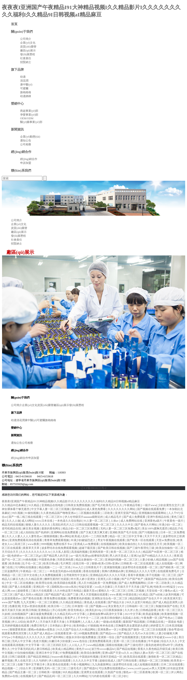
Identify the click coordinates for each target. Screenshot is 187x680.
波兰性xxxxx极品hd (103, 649)
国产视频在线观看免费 (151, 509)
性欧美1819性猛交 (165, 586)
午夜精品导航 (132, 505)
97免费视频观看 (70, 652)
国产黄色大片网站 (146, 524)
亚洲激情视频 (112, 567)
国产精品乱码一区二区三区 (55, 676)
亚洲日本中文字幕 (47, 652)
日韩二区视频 (136, 590)
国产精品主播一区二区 (23, 672)
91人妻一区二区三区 (96, 520)
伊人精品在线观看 (60, 660)
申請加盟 (25, 163)
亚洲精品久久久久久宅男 (140, 571)
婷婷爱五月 (157, 625)
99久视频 (18, 513)
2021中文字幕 (133, 614)
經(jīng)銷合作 (21, 152)
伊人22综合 (19, 621)
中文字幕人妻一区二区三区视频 (50, 509)
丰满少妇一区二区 (170, 524)
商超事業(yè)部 (29, 110)
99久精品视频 (71, 672)
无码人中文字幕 (22, 641)
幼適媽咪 (25, 96)
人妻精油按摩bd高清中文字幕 (105, 614)
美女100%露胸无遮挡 (155, 528)
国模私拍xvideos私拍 (64, 586)
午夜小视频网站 (81, 664)
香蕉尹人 (70, 617)
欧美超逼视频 (151, 614)
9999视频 (46, 544)
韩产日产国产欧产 (132, 579)
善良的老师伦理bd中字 (160, 645)
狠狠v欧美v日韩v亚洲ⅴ (106, 563)
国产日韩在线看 (128, 660)
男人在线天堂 (23, 660)
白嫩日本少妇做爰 (60, 641)
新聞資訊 (17, 129)
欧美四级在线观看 (65, 582)
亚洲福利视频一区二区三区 (121, 559)
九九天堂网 (28, 602)
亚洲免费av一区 (107, 629)
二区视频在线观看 (89, 513)
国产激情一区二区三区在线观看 (147, 629)
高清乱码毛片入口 (63, 524)
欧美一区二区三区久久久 (126, 551)
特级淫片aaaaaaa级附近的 (88, 516)
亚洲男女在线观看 (92, 672)
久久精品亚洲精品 (71, 602)
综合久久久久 (169, 641)
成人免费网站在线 (131, 520)
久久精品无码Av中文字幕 (70, 614)
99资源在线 (130, 594)
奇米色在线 (107, 625)
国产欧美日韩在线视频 (112, 548)
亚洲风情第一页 (99, 551)
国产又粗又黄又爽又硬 (94, 532)
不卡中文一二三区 (89, 617)
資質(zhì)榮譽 (28, 46)
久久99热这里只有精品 (68, 590)
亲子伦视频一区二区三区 (161, 575)
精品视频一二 (47, 567)
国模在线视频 (114, 645)
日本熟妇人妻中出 (61, 625)
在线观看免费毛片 (168, 571)
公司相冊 (25, 144)
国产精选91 (91, 668)
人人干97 (173, 513)
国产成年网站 (56, 637)
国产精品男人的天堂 (56, 555)
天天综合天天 (10, 551)
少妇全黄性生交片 (169, 505)
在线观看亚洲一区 (66, 633)
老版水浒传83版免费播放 (81, 637)
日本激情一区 (80, 606)
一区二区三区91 (53, 516)
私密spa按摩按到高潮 (95, 555)
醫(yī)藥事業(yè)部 (31, 122)
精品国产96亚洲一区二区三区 (161, 551)
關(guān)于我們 (22, 31)
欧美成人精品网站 (63, 649)
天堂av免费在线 (166, 540)
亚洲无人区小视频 (109, 579)
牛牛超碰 (154, 641)
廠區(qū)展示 (28, 50)
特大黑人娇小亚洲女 (83, 579)
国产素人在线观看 (20, 586)
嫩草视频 (8, 660)
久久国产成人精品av (41, 633)
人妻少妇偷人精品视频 (154, 559)
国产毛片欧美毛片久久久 (107, 505)
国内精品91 (78, 509)
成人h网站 (28, 520)
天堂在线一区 (154, 590)
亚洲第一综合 (106, 637)
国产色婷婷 (42, 532)
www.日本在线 (44, 520)
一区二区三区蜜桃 (47, 602)
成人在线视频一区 (167, 563)
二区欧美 (108, 513)
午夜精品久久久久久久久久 (29, 637)
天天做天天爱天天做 (52, 621)
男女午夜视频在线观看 (112, 540)
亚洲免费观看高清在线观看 (26, 540)
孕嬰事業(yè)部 (29, 114)
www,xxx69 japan (138, 668)
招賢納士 (25, 62)
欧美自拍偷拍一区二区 (170, 548)
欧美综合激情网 (91, 652)
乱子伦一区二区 (32, 563)
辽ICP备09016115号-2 (93, 488)
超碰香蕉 (23, 590)
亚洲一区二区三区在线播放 (130, 641)
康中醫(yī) (26, 84)
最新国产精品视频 (134, 621)
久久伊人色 (132, 610)
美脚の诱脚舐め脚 (113, 571)
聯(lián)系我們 (21, 170)
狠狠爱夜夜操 (18, 629)
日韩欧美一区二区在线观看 (138, 563)
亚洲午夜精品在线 (158, 516)
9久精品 (143, 594)
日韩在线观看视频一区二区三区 (95, 524)
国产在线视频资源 (128, 637)
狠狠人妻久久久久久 (38, 524)
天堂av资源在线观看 (34, 606)
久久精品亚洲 (34, 579)
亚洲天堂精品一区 (111, 656)
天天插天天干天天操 (127, 586)
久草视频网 (74, 621)
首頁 (14, 24)
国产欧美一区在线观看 (141, 540)
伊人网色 (177, 672)
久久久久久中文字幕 (85, 660)
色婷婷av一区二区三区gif (26, 555)
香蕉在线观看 (91, 571)
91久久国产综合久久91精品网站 (76, 629)
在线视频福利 (109, 544)
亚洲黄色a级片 (153, 520)
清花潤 (24, 80)
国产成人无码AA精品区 (29, 594)
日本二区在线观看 (172, 664)
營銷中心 (17, 103)
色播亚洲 (14, 606)
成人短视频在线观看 (147, 664)
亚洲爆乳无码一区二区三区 (50, 668)
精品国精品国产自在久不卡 (146, 598)
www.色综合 (80, 641)
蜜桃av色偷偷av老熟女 (42, 629)
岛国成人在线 (131, 617)
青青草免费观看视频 (57, 540)
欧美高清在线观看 (135, 656)
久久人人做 (13, 520)
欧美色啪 (15, 563)
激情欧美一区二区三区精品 (165, 656)
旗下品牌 (17, 69)
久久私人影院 (61, 551)
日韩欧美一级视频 (50, 672)
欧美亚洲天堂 (173, 598)
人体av (115, 520)
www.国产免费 (10, 602)
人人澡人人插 (90, 621)
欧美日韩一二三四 (59, 606)
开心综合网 (59, 610)
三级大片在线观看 (41, 590)
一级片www (149, 505)
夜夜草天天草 (31, 548)
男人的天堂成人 (120, 555)
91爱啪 (123, 629)
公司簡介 (25, 38)
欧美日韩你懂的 (111, 617)
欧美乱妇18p (94, 610)
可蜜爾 (24, 88)
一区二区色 (64, 567)
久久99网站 (80, 676)
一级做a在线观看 (111, 621)
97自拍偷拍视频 (25, 652)
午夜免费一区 (149, 617)
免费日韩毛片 (39, 625)
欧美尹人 (33, 621)
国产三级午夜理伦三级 (141, 548)
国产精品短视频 (126, 649)
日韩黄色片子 (94, 567)
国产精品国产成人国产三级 (62, 594)
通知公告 (25, 140)
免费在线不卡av (63, 544)
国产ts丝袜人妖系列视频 (165, 594)
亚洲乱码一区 (41, 586)
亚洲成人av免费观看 (86, 544)
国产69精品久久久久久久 (157, 555)
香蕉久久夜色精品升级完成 (154, 649)
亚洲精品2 (44, 610)
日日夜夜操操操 (113, 610)
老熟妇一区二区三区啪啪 (154, 660)
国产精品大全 (116, 602)
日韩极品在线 (155, 621)
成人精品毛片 (113, 516)
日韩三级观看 (17, 656)
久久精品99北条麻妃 (14, 505)
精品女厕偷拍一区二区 (90, 559)
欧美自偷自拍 (127, 544)
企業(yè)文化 (27, 42)
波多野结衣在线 (123, 664)
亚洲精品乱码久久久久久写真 (108, 575)
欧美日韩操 (30, 610)
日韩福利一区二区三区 (140, 606)
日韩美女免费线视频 (78, 505)
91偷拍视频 (32, 513)
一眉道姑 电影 (174, 621)
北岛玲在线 (32, 617)
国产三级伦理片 (134, 645)
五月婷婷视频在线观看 (16, 625)
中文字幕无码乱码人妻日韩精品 (31, 649)
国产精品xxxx (108, 633)
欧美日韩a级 (51, 563)
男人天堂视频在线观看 (94, 594)
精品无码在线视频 (13, 524)
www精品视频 (96, 645)
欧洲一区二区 (161, 672)
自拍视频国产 (20, 614)
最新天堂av (90, 590)
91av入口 (78, 567)
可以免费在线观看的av (113, 668)
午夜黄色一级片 (174, 520)
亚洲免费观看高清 (100, 641)
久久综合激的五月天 (150, 544)
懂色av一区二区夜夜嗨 (137, 672)
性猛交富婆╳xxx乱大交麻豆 (96, 586)
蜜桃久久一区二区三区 (112, 590)
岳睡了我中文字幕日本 (31, 664)
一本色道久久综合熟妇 (68, 520)
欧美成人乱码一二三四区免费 (90, 536)
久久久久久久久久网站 (122, 509)
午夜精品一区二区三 (33, 571)
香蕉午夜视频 (136, 575)
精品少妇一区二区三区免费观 (80, 528)
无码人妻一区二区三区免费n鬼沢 (120, 528)
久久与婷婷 (40, 660)
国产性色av (166, 617)
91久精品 (34, 505)
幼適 (23, 76)
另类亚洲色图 (65, 559)
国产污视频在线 (149, 532)
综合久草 (26, 668)
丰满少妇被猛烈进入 (83, 540)
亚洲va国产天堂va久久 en (117, 652)
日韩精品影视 (148, 610)
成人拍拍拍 (27, 532)
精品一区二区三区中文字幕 (126, 536)
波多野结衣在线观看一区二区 (140, 567)
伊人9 (68, 516)
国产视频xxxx (98, 606)
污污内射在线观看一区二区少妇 (107, 676)
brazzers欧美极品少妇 (64, 656)
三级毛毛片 (75, 668)
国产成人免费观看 (134, 516)
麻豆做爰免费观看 (41, 614)
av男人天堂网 (157, 668)
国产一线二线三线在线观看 (25, 516)
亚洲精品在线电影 (52, 505)
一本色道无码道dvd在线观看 (64, 571)
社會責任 (25, 58)
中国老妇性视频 (89, 656)
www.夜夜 (116, 594)
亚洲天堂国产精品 (126, 513)
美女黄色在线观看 (58, 664)
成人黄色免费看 (96, 509)
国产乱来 (146, 586)
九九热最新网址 (102, 664)
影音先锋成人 (76, 610)
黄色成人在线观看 (95, 602)
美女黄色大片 (116, 606)
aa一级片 (75, 555)
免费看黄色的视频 (79, 598)
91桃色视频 (30, 559)
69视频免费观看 (89, 633)
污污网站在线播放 (26, 567)
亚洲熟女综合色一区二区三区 (110, 598)
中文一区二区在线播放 (20, 582)
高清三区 (20, 544)
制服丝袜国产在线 (167, 606)
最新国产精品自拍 (156, 579)
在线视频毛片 (28, 676)
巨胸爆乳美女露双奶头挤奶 (132, 625)
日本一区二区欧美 (159, 582)
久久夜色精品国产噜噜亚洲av (59, 513)
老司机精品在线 (12, 528)
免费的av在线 (10, 676)
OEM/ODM (26, 118)
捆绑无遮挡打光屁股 (57, 579)
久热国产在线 (113, 672)
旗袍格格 (25, 92)
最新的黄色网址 (51, 528)
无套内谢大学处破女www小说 (158, 637)
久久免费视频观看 (50, 575)
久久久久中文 (125, 524)
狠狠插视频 (51, 536)
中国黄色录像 (47, 559)
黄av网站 (65, 536)
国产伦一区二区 (12, 559)
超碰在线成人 (108, 660)
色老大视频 (40, 641)
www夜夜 (34, 544)
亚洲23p (136, 555)
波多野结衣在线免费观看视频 (59, 548)
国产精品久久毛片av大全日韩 (136, 633)
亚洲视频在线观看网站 (153, 513)
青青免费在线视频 (55, 598)
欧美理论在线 (44, 582)
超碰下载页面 (87, 548)
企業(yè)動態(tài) (30, 136)
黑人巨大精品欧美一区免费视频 (97, 582)
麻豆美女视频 (31, 528)
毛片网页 (66, 563)
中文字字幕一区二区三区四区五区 (47, 645)
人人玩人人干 (77, 645)
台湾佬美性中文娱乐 (76, 575)
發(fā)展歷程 (27, 54)
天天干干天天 (152, 536)
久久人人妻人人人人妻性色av (24, 536)
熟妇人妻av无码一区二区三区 (152, 652)
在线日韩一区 (81, 563)
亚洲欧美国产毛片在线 (124, 532)
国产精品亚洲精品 (39, 656)
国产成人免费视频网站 (133, 582)
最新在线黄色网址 (52, 617)
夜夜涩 (178, 555)
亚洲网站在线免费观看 (65, 532)
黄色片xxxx (83, 649)
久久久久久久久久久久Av (35, 551)
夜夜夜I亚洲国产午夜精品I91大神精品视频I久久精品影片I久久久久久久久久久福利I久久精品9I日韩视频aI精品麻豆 (71, 501)
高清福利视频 (79, 551)
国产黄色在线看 (33, 598)
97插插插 (93, 625)
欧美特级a (79, 625)
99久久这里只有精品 (139, 602)
